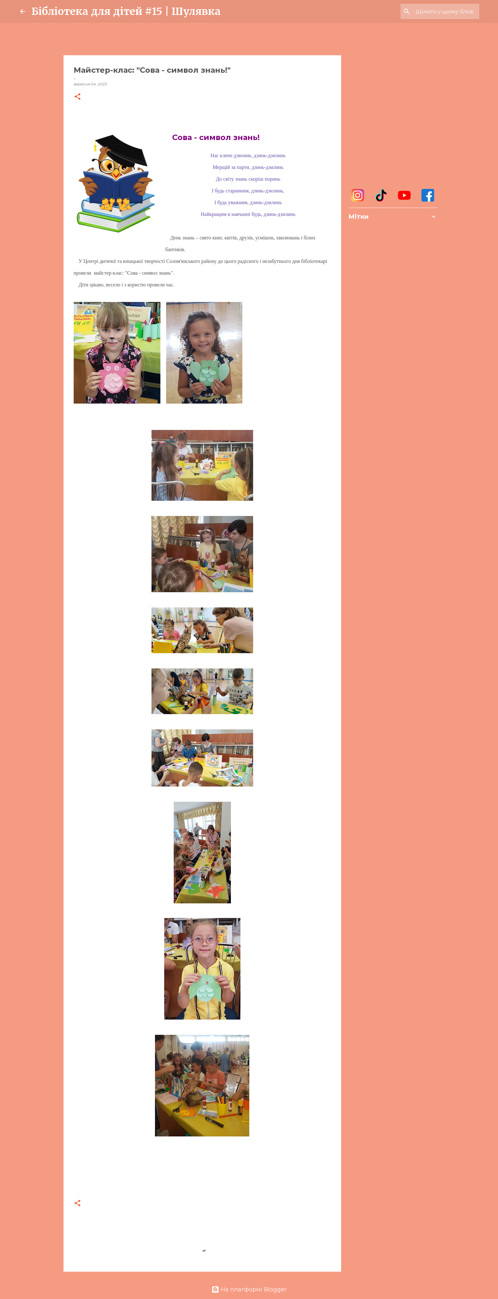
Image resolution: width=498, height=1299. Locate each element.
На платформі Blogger (249, 1289)
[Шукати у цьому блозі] (446, 11)
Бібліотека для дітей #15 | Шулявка (126, 11)
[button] (77, 97)
